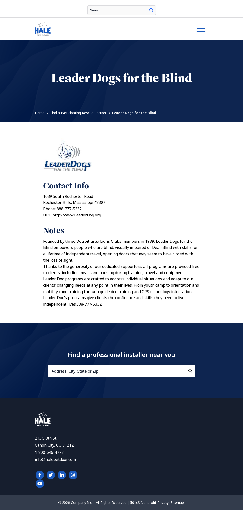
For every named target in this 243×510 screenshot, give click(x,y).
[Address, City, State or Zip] (121, 371)
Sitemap (177, 502)
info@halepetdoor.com (55, 459)
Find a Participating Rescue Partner (78, 112)
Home (40, 112)
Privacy (163, 502)
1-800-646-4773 (49, 452)
